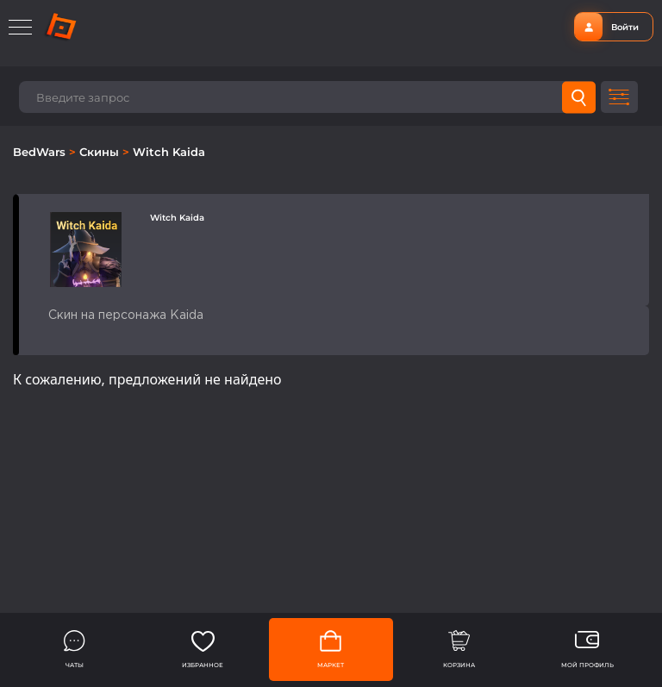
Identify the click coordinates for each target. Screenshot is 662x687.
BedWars (41, 152)
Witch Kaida (169, 152)
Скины (100, 152)
